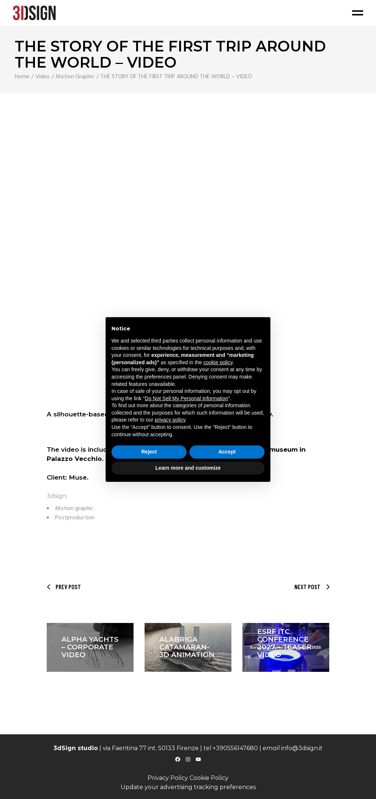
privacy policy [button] (170, 420)
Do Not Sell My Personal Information (186, 398)
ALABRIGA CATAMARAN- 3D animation (186, 647)
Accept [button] (227, 452)
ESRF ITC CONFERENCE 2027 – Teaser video (284, 643)
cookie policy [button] (218, 362)
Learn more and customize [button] (187, 468)
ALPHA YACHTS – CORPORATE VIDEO (89, 647)
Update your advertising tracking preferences (188, 787)
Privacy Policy (168, 777)
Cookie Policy (208, 777)
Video (42, 77)
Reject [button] (149, 452)
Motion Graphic (75, 77)
